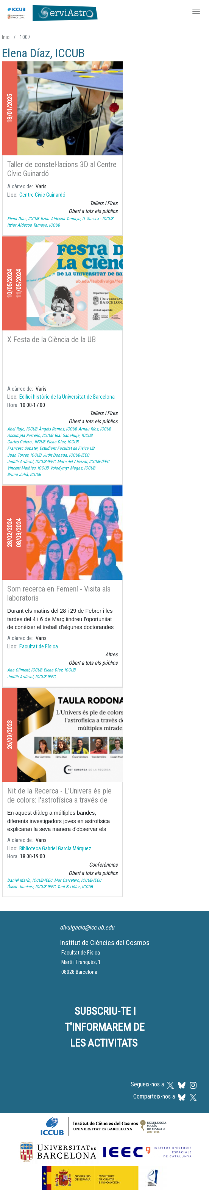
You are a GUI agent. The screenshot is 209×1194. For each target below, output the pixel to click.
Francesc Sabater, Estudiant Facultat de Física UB (50, 448)
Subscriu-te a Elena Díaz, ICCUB (5, 906)
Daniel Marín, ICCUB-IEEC (30, 880)
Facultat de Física (38, 646)
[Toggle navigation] (196, 12)
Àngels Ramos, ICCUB (58, 429)
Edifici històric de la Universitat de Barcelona (67, 397)
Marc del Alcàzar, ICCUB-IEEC (83, 461)
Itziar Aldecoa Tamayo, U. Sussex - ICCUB (77, 218)
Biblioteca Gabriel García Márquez (55, 848)
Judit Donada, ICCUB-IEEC (66, 455)
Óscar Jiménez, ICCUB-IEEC (31, 886)
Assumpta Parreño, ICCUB (30, 435)
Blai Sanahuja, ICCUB (73, 435)
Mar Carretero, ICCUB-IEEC (77, 880)
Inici (6, 37)
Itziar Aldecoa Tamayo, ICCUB (33, 225)
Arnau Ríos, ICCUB (94, 429)
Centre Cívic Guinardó (42, 195)
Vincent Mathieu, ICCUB (27, 468)
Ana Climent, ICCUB (24, 670)
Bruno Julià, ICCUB (24, 474)
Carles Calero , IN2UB (26, 441)
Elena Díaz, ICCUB (23, 218)
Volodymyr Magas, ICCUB (72, 468)
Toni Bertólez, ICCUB (75, 886)
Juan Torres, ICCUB (24, 455)
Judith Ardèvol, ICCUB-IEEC (31, 461)
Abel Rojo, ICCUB (22, 429)
